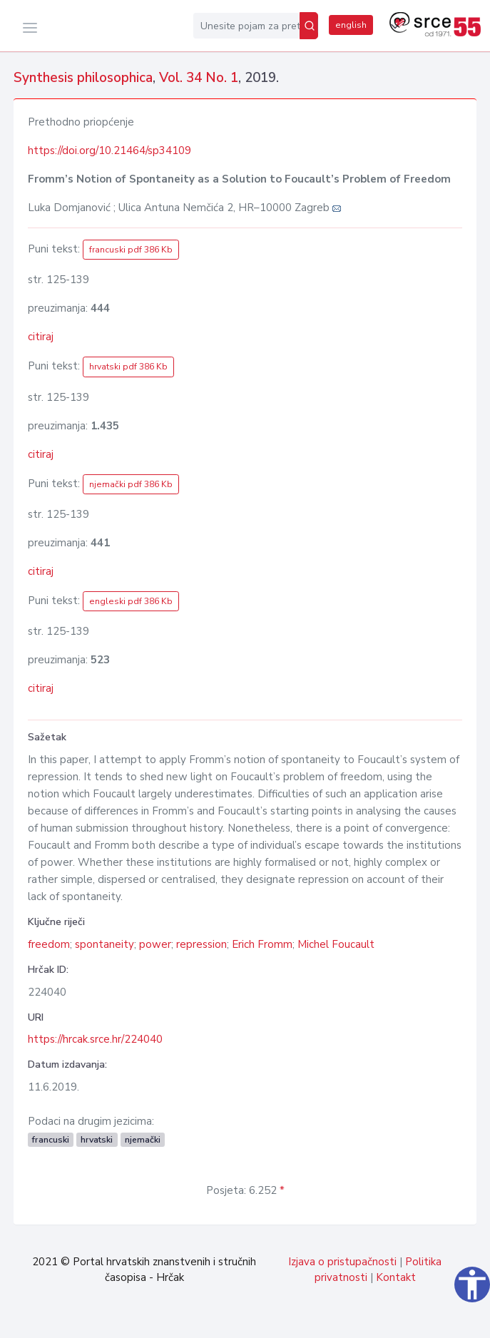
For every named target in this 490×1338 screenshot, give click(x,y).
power (155, 944)
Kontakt (396, 1277)
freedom (49, 944)
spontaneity (104, 944)
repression (201, 944)
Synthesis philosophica (83, 77)
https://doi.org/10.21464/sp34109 (109, 150)
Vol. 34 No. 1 (198, 77)
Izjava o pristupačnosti (342, 1262)
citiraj (40, 337)
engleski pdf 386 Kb (131, 601)
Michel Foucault (335, 944)
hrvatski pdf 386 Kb (128, 366)
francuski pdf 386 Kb (131, 249)
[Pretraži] (309, 25)
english (351, 25)
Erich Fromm (262, 944)
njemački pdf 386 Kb (131, 484)
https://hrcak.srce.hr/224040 (95, 1039)
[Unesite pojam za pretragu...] (246, 25)
